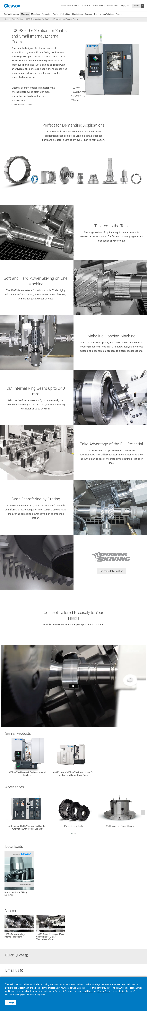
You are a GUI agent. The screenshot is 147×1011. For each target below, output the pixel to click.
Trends (119, 14)
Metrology (35, 14)
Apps (84, 6)
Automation (47, 14)
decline (122, 991)
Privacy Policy (103, 991)
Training (97, 14)
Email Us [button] (14, 970)
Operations (76, 6)
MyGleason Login (113, 6)
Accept (10, 1003)
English (136, 6)
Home (7, 19)
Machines (25, 14)
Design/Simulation (11, 14)
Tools (55, 14)
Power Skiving (17, 19)
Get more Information (111, 571)
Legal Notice (87, 991)
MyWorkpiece (108, 14)
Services (88, 14)
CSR (88, 6)
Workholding (65, 14)
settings (30, 995)
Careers (95, 6)
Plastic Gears (77, 14)
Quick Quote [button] (16, 955)
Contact (102, 6)
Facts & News (66, 6)
